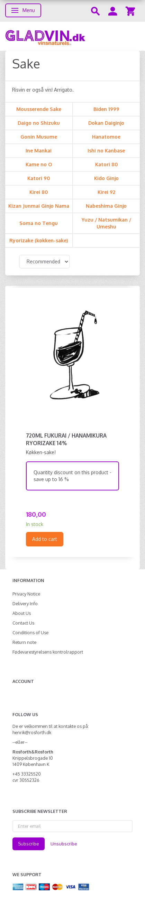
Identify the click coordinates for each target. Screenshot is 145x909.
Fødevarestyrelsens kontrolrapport (47, 652)
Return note (24, 642)
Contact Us (23, 623)
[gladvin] (72, 36)
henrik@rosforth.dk (31, 732)
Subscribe (28, 843)
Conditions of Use (30, 632)
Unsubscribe (64, 843)
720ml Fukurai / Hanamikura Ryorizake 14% (66, 439)
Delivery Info (25, 603)
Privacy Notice (26, 594)
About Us (21, 613)
